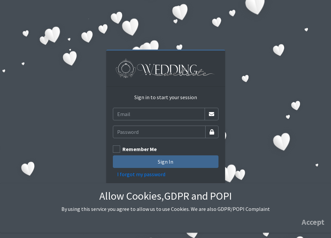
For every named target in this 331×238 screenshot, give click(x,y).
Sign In (165, 161)
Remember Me (139, 149)
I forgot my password (141, 174)
